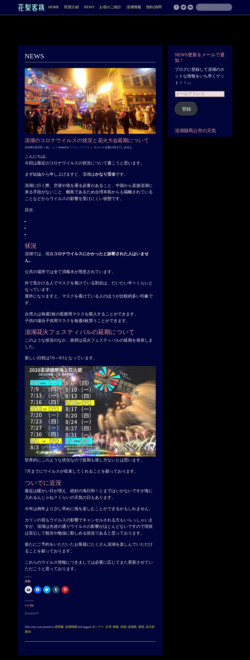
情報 (115, 627)
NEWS (89, 7)
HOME (53, 7)
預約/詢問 (154, 7)
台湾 (108, 627)
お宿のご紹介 (110, 7)
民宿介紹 (71, 7)
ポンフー (97, 627)
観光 (28, 631)
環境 (141, 627)
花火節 (149, 627)
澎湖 (123, 627)
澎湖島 (131, 627)
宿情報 (73, 147)
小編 (52, 147)
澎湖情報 (133, 7)
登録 (186, 108)
